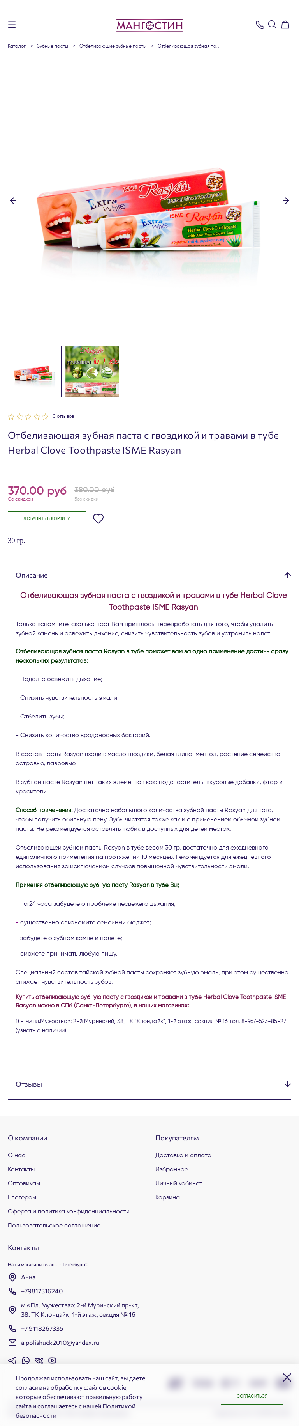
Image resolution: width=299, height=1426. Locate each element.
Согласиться (248, 1396)
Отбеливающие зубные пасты (112, 46)
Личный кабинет (178, 1184)
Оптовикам (24, 1184)
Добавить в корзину (51, 519)
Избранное (171, 1170)
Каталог (17, 46)
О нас (16, 1156)
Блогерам (22, 1198)
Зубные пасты (52, 46)
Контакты (21, 1170)
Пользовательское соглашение (54, 1226)
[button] (13, 199)
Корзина (167, 1198)
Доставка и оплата (183, 1156)
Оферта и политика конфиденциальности (69, 1212)
